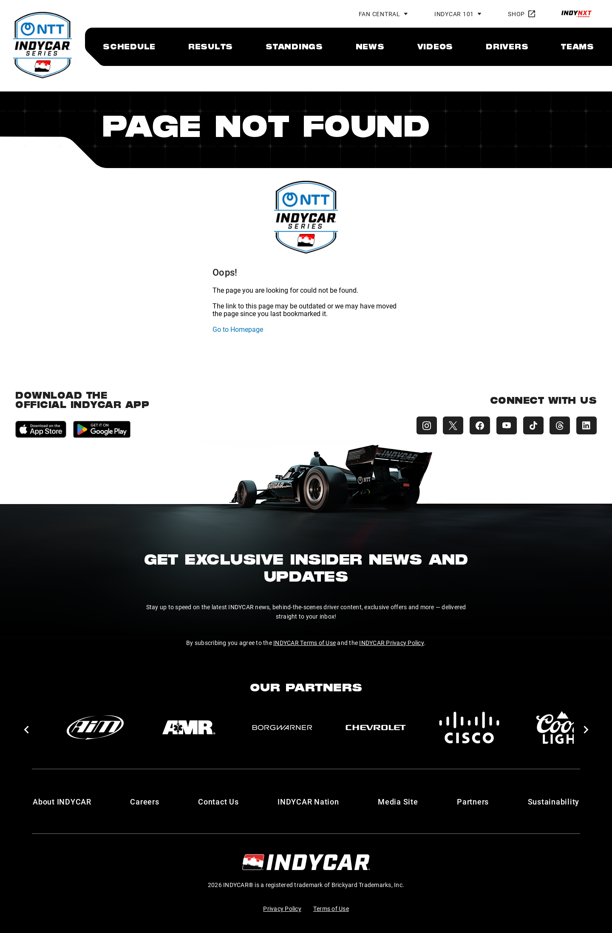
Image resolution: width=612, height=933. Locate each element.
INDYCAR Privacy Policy (391, 643)
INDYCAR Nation (308, 801)
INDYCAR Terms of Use (304, 643)
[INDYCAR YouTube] (505, 425)
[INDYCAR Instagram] (423, 425)
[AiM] (95, 727)
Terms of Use (331, 908)
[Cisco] (469, 727)
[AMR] (188, 727)
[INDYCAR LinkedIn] (586, 425)
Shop (521, 14)
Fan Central (379, 14)
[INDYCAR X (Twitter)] (450, 425)
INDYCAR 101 (454, 14)
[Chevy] (375, 727)
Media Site (398, 801)
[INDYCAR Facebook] (478, 425)
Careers (144, 801)
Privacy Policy (282, 908)
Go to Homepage (237, 329)
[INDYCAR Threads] (559, 425)
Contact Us (218, 801)
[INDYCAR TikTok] (532, 425)
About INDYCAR (62, 801)
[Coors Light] (562, 727)
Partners (473, 801)
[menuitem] (129, 46)
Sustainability (554, 801)
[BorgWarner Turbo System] (282, 727)
